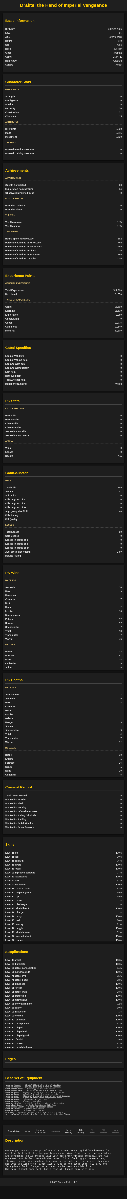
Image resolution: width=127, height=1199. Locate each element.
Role (27, 1140)
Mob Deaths (115, 1139)
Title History (80, 1139)
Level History (68, 1139)
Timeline (56, 1140)
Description (14, 1139)
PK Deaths (103, 1139)
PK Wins (92, 1139)
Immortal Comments (40, 1139)
